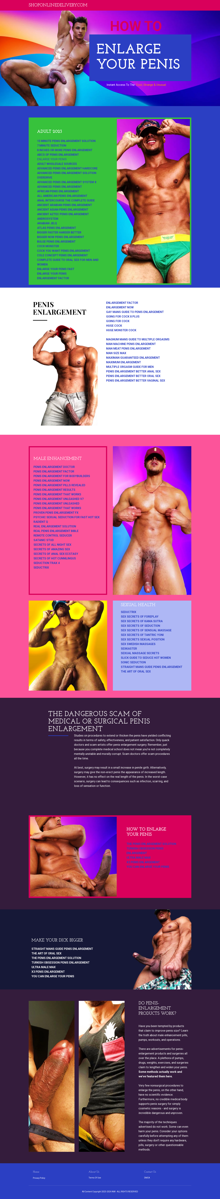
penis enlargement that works (57, 494)
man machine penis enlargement (131, 344)
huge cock (114, 325)
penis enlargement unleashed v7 (59, 499)
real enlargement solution (55, 526)
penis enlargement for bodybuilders (62, 476)
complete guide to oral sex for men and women (68, 262)
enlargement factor (53, 278)
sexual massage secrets (140, 653)
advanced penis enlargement (59, 186)
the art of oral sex (136, 671)
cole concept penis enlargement (62, 255)
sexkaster (129, 648)
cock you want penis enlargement (63, 250)
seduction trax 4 (47, 563)
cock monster (48, 246)
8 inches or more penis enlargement (64, 150)
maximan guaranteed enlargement (133, 357)
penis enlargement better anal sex (133, 371)
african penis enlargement (58, 191)
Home (36, 1172)
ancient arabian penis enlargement (64, 205)
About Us (94, 1172)
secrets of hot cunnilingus (55, 558)
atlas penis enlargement (56, 228)
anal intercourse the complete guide (66, 200)
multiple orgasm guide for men (130, 367)
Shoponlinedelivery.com (58, 5)
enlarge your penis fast (55, 269)
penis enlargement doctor (54, 467)
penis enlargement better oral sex (133, 376)
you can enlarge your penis (148, 866)
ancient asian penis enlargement (62, 209)
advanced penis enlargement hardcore (67, 168)
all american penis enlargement (62, 196)
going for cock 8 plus (123, 316)
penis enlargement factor (54, 471)
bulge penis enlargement (56, 241)
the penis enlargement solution (151, 844)
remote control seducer (53, 535)
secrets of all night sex (52, 544)
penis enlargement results (54, 489)
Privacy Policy (39, 1178)
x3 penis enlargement (143, 862)
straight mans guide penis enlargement (151, 667)
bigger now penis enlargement (60, 237)
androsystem (47, 218)
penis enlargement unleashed (56, 503)
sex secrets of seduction (140, 625)
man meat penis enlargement (128, 348)
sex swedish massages (138, 644)
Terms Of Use (95, 1178)
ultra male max (139, 857)
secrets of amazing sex (52, 549)
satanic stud (44, 540)
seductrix (41, 567)
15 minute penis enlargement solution (66, 141)
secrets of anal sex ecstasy (56, 554)
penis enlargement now (52, 480)
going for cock (117, 321)
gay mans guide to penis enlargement (135, 312)
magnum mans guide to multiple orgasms (137, 339)
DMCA (147, 1178)
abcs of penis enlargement (58, 154)
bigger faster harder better (59, 232)
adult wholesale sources (57, 164)
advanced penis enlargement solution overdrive (66, 175)
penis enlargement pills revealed (59, 485)
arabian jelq (47, 223)
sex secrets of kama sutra (142, 621)
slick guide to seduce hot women (146, 657)
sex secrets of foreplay (140, 616)
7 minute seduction (51, 145)
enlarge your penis (52, 159)
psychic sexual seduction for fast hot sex (67, 517)
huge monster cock (121, 330)
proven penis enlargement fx (56, 512)
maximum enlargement (123, 362)
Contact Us (150, 1172)
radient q (41, 522)
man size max (116, 353)
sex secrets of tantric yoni (142, 635)
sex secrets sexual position (143, 639)
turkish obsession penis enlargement (145, 851)
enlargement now (120, 307)
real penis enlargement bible (56, 531)
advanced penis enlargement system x (66, 182)
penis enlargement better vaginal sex (135, 380)
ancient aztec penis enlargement (63, 214)
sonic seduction (133, 662)
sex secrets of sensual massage (146, 630)
